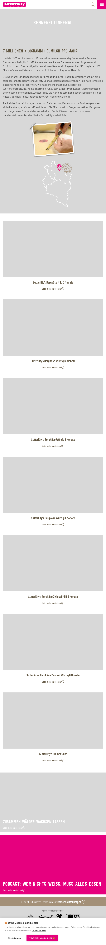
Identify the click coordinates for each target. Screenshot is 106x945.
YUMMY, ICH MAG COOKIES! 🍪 (42, 938)
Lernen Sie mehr (39, 930)
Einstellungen (14, 938)
